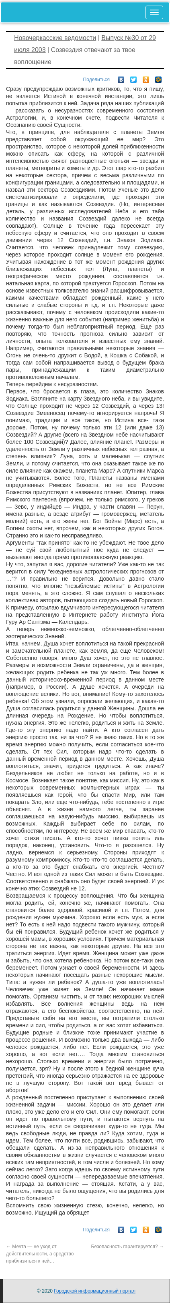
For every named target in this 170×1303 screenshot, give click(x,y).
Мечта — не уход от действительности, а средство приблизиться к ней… (40, 1254)
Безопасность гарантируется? (127, 1246)
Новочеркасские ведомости (55, 37)
